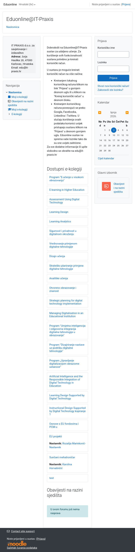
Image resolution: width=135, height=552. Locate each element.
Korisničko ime (106, 47)
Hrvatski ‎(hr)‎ (26, 4)
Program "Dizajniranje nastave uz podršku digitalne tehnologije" (66, 348)
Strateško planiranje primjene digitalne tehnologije (66, 267)
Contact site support (21, 531)
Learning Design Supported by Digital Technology (67, 397)
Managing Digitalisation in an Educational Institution (66, 315)
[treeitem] (21, 103)
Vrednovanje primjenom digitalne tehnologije (63, 245)
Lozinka (102, 62)
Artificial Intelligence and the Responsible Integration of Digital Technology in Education (66, 381)
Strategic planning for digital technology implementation (65, 302)
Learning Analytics (60, 221)
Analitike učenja (58, 278)
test (51, 478)
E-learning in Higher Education (67, 189)
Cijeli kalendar (106, 158)
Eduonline (10, 4)
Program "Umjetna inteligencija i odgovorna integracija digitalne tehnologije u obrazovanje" (67, 330)
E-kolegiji (17, 114)
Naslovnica (12, 27)
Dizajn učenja (57, 256)
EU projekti (55, 436)
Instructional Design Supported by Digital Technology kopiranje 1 (67, 411)
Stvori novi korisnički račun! (113, 86)
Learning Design (58, 212)
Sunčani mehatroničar (62, 457)
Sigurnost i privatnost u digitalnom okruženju (62, 232)
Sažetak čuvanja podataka (22, 547)
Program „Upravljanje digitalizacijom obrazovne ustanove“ (64, 363)
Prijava (126, 4)
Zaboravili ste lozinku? (110, 90)
